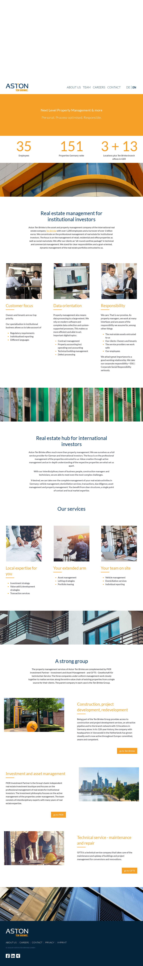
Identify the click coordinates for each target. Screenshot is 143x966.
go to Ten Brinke (127, 750)
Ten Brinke (51, 230)
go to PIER (58, 814)
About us (74, 87)
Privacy (49, 942)
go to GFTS (129, 870)
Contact (114, 87)
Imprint (62, 942)
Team (87, 87)
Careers (99, 87)
